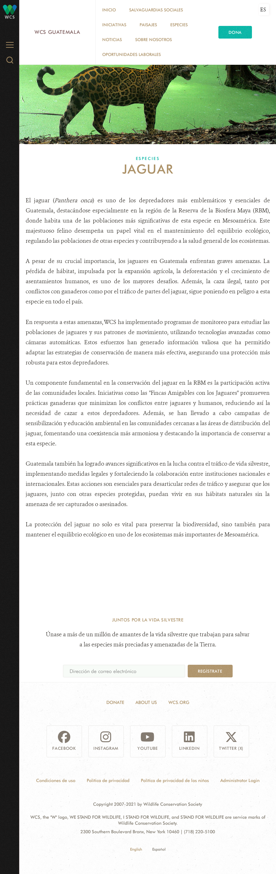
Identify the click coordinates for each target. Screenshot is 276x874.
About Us (146, 702)
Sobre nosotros (153, 39)
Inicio (109, 9)
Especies (179, 24)
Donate (115, 702)
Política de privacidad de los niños (175, 780)
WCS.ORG (178, 702)
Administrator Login (240, 780)
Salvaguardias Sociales (156, 9)
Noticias (112, 39)
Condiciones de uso (55, 780)
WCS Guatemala (57, 32)
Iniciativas (114, 24)
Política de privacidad (108, 780)
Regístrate (210, 671)
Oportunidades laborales (131, 54)
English (136, 849)
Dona (235, 32)
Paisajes (148, 24)
